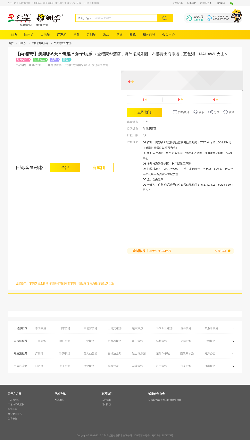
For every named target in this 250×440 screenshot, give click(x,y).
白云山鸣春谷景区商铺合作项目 (164, 399)
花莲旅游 (137, 366)
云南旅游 (40, 341)
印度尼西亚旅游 (40, 43)
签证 (119, 34)
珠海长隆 (64, 353)
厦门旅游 (137, 341)
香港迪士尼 (114, 353)
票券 (76, 34)
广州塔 (39, 353)
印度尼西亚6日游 (63, 43)
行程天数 (132, 135)
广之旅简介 (14, 399)
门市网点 (220, 3)
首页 (14, 34)
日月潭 (39, 366)
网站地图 (59, 399)
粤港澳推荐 (20, 353)
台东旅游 (185, 366)
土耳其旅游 (114, 328)
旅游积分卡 (206, 3)
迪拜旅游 (185, 328)
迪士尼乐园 (139, 353)
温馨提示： (22, 283)
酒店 (106, 34)
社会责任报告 (15, 413)
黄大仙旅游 (90, 353)
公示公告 (12, 418)
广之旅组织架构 (16, 404)
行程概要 (132, 141)
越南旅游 (137, 328)
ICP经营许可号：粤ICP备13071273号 (153, 435)
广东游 (61, 34)
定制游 (91, 34)
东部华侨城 (163, 353)
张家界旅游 (114, 341)
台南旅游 (209, 366)
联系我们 (106, 399)
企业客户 (191, 3)
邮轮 (132, 34)
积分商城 (149, 34)
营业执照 (12, 409)
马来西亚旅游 (164, 328)
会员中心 (168, 34)
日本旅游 (64, 328)
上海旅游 (209, 341)
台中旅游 (161, 366)
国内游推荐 (20, 341)
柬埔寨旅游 (90, 328)
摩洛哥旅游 (211, 328)
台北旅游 (89, 366)
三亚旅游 (89, 341)
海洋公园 (209, 353)
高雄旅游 (113, 366)
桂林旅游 (161, 341)
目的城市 (132, 128)
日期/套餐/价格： (32, 167)
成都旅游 (185, 341)
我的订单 (178, 3)
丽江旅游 (64, 341)
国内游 (29, 34)
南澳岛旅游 (187, 353)
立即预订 (145, 112)
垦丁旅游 (64, 366)
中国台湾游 (20, 366)
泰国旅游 (40, 328)
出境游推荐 (20, 328)
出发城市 (132, 121)
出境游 (45, 34)
